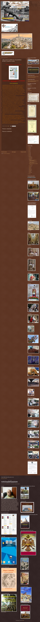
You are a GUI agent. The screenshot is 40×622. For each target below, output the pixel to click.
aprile (30, 171)
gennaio (30, 172)
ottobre (30, 159)
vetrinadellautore (9, 481)
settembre (30, 165)
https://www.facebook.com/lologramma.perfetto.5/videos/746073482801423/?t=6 (33, 77)
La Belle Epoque (30, 90)
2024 (29, 149)
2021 (29, 152)
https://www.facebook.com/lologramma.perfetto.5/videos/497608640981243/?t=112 (33, 81)
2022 (29, 151)
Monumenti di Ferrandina (4, 478)
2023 (29, 150)
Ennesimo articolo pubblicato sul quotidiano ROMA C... (32, 160)
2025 (29, 148)
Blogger (23, 620)
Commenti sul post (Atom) (7, 153)
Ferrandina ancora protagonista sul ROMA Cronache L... (33, 162)
